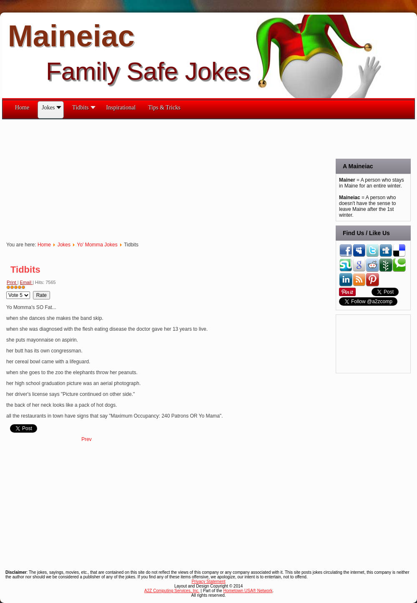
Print (12, 282)
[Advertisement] (132, 177)
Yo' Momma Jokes (97, 245)
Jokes (64, 245)
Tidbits (25, 269)
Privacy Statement (208, 581)
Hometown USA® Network (247, 590)
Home (44, 245)
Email (26, 282)
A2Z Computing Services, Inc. (171, 590)
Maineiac (71, 36)
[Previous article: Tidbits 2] (86, 439)
